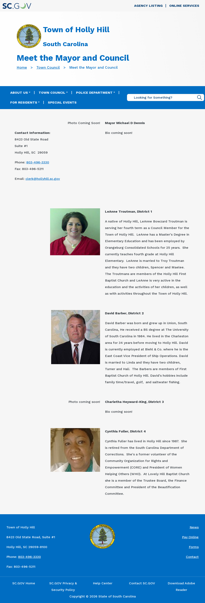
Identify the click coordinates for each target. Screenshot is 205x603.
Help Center (102, 583)
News (194, 527)
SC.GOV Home (23, 583)
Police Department (94, 93)
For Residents (23, 102)
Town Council (48, 67)
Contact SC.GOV (142, 583)
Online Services (184, 6)
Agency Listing (148, 6)
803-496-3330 (37, 162)
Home (22, 67)
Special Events (62, 102)
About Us (19, 93)
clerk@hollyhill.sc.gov (42, 179)
